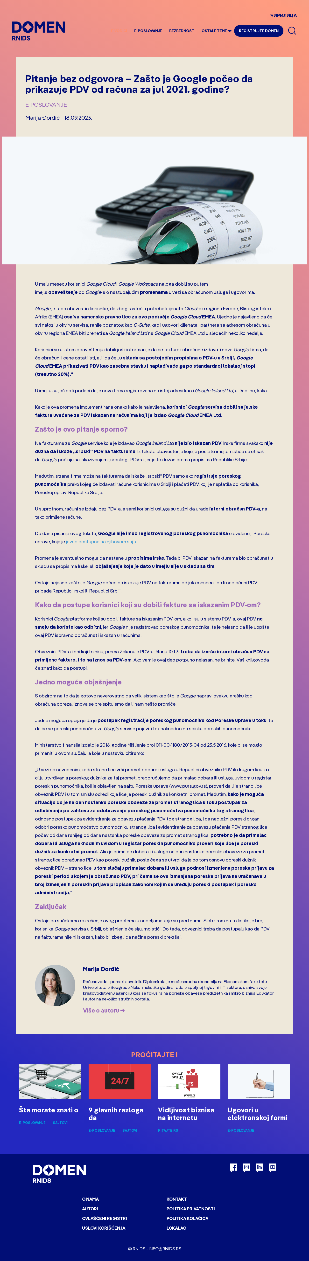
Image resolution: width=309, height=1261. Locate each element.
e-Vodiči (119, 30)
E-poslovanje (148, 30)
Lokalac (176, 1228)
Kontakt (177, 1199)
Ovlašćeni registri (104, 1218)
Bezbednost (181, 30)
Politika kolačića (187, 1218)
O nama (90, 1199)
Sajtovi (60, 1123)
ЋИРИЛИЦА (283, 15)
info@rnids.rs (165, 1248)
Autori (90, 1209)
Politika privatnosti (191, 1209)
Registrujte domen (259, 30)
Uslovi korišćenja (103, 1228)
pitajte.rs (168, 1130)
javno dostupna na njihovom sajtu (102, 541)
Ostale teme (214, 30)
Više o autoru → (104, 1010)
